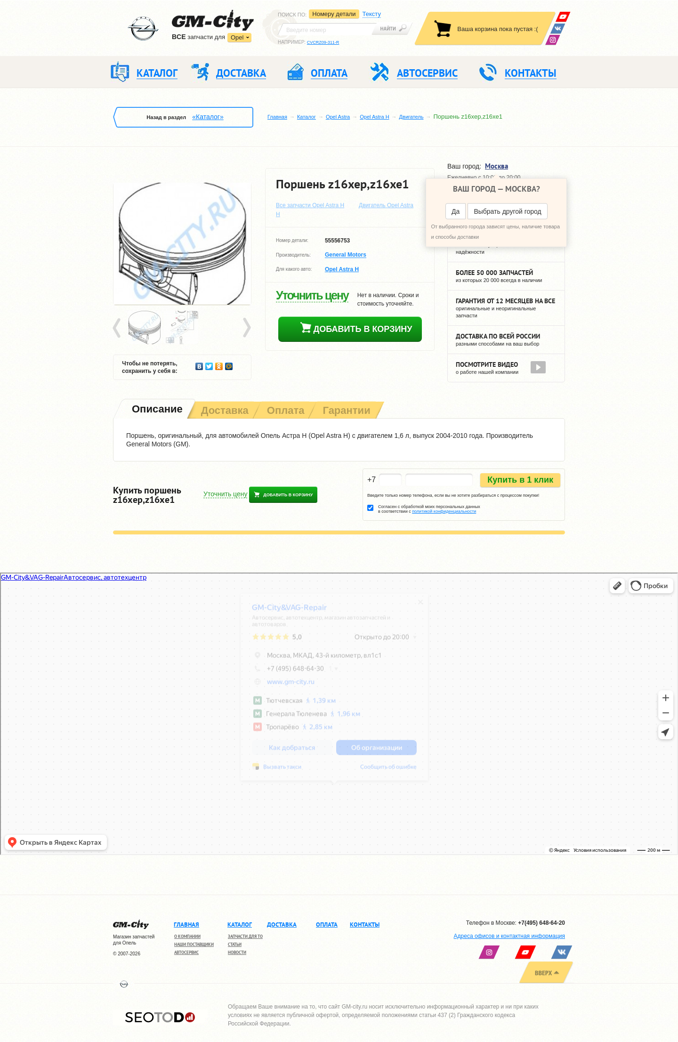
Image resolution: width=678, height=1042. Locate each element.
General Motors (345, 255)
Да (456, 211)
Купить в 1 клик (520, 480)
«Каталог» (207, 117)
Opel (237, 37)
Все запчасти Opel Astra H (310, 205)
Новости (237, 952)
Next (246, 328)
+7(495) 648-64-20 (541, 923)
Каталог (306, 117)
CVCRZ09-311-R (323, 42)
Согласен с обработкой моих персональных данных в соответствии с (429, 509)
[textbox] (327, 29)
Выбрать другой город (507, 211)
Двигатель (411, 117)
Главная (277, 117)
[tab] (156, 410)
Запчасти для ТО (245, 936)
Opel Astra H (374, 117)
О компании (187, 936)
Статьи (235, 944)
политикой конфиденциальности (444, 511)
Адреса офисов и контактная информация (509, 936)
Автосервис (186, 952)
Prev (118, 328)
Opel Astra (338, 117)
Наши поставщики (194, 944)
